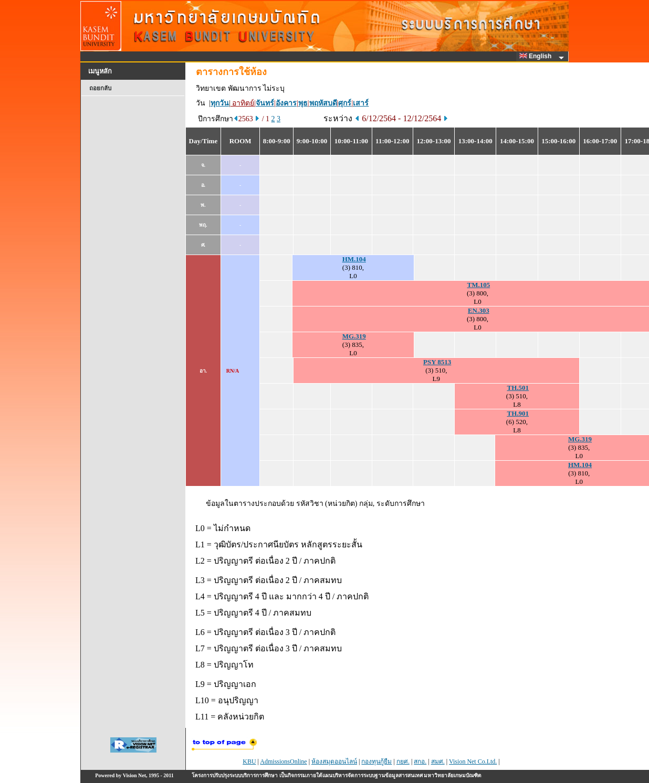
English (537, 56)
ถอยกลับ (100, 88)
